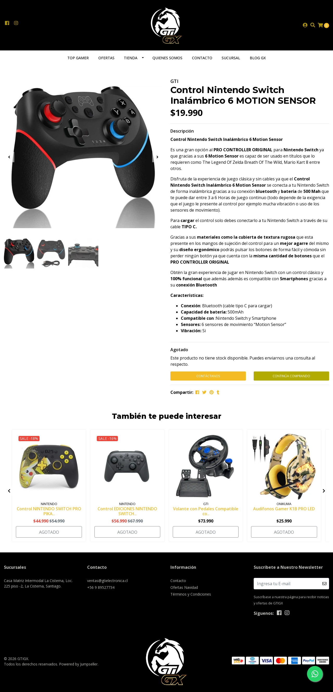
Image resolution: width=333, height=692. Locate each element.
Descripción (182, 132)
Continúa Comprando (291, 377)
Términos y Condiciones (190, 594)
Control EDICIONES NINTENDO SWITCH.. (127, 512)
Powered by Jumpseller (78, 663)
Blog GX (258, 58)
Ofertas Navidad (184, 587)
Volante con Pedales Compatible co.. (205, 512)
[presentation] (9, 158)
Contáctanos (208, 377)
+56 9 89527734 (100, 587)
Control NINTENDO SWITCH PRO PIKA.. (49, 512)
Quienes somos (167, 58)
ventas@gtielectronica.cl (107, 580)
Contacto (202, 58)
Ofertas (106, 58)
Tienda (130, 58)
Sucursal (231, 58)
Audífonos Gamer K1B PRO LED (284, 509)
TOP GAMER (78, 58)
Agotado (179, 351)
